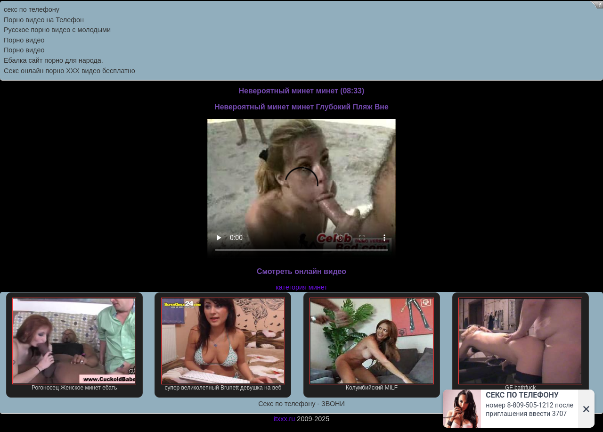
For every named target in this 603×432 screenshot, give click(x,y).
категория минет (301, 287)
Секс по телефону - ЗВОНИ (301, 403)
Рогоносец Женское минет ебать (74, 344)
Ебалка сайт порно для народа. (53, 60)
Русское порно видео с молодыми (57, 29)
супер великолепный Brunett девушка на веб (223, 344)
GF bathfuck (520, 344)
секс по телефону (31, 9)
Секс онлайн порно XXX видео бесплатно (69, 71)
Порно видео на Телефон (44, 20)
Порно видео (24, 40)
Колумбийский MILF (371, 344)
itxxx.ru (284, 419)
